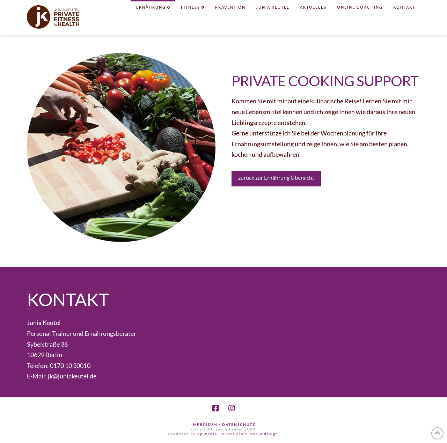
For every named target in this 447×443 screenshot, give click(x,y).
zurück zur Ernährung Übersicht (276, 177)
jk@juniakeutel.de (72, 376)
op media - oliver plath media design (237, 433)
